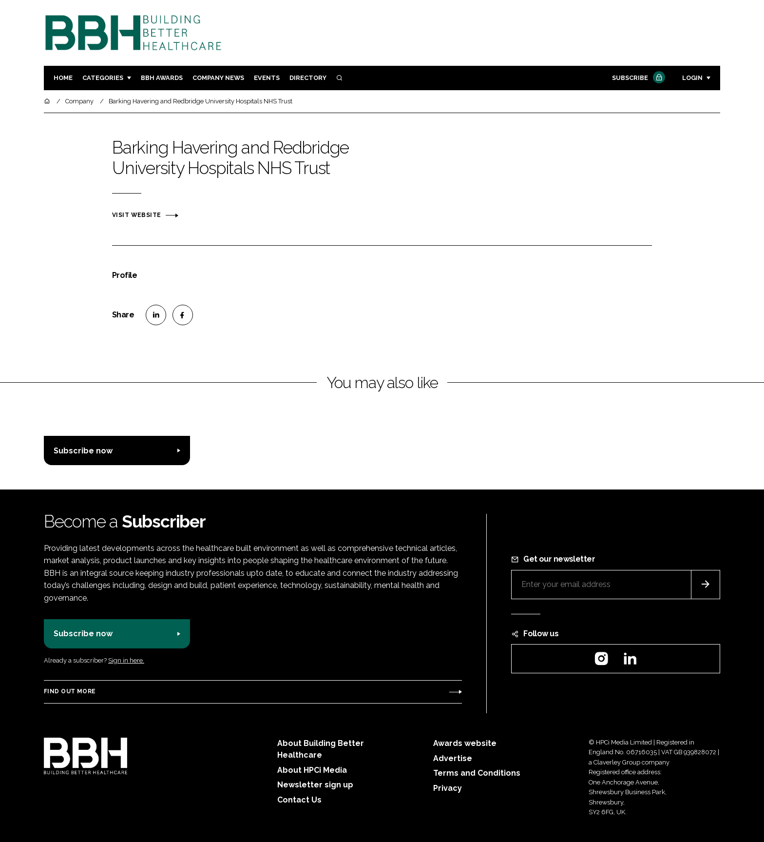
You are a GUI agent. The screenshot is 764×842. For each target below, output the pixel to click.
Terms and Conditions (476, 773)
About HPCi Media (312, 770)
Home (63, 77)
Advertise (452, 758)
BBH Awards (162, 77)
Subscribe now (83, 450)
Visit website (136, 215)
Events (267, 77)
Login (692, 77)
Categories (102, 77)
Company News (218, 77)
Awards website (465, 743)
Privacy (447, 788)
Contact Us (299, 799)
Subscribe (637, 78)
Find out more (70, 691)
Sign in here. (126, 660)
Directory (307, 77)
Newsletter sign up (315, 784)
